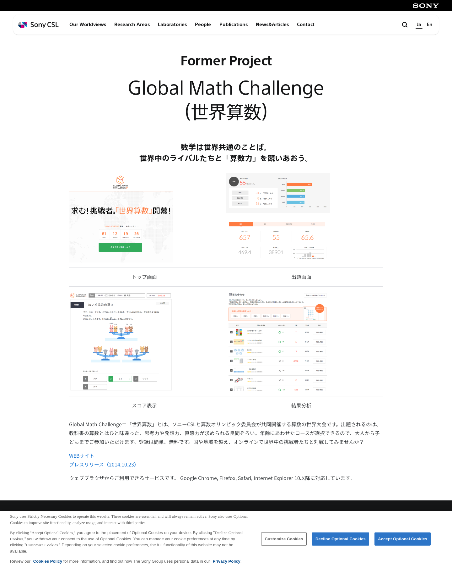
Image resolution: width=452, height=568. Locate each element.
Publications (233, 24)
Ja (419, 24)
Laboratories (172, 24)
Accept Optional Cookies (402, 541)
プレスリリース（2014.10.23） (104, 464)
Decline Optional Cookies (340, 541)
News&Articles (272, 24)
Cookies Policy (47, 564)
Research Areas (132, 24)
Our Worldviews (87, 24)
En (430, 24)
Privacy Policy (226, 564)
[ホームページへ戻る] (38, 25)
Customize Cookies (284, 541)
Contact (306, 24)
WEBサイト (81, 455)
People (203, 24)
